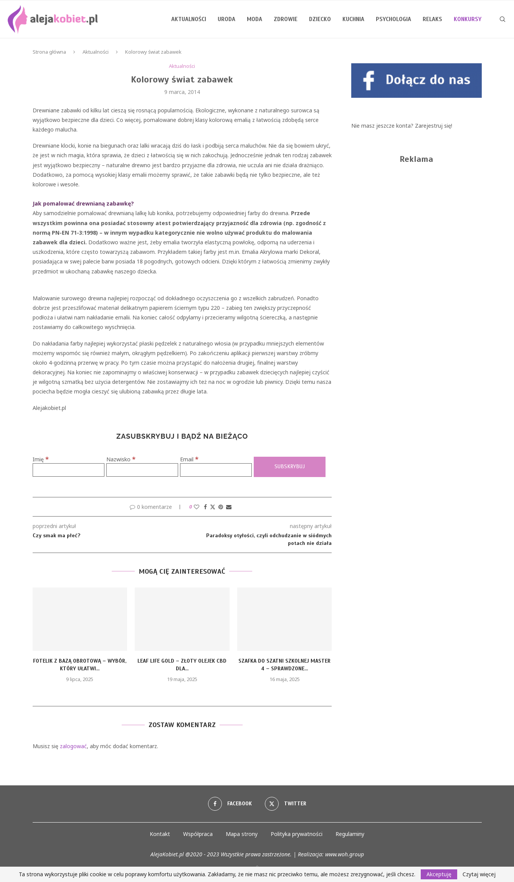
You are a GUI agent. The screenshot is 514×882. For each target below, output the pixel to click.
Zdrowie (285, 19)
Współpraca (198, 834)
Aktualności (188, 19)
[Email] (216, 470)
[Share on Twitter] (212, 506)
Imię (41, 459)
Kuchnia (353, 19)
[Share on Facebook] (205, 506)
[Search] (502, 19)
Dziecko (320, 19)
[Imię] (68, 470)
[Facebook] (230, 804)
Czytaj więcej (479, 874)
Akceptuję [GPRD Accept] (438, 874)
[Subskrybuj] (290, 467)
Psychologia (393, 19)
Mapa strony (242, 834)
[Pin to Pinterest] (220, 506)
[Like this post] (196, 506)
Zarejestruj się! (433, 125)
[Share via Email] (228, 506)
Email (189, 459)
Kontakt (160, 834)
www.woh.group (344, 854)
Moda (254, 19)
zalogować (73, 746)
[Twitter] (285, 804)
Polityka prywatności (296, 834)
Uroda (226, 19)
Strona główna (49, 51)
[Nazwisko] (142, 470)
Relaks (432, 19)
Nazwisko (121, 459)
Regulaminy (350, 834)
